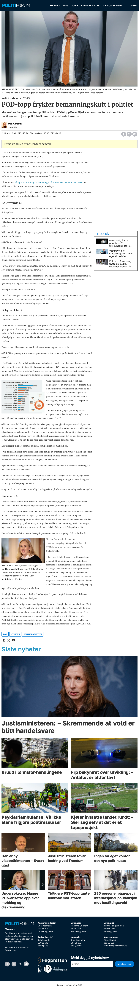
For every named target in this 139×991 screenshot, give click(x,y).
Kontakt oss (90, 5)
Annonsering (112, 5)
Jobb (74, 5)
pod (5, 636)
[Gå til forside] (16, 5)
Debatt (55, 5)
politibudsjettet (33, 636)
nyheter (15, 636)
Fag (65, 5)
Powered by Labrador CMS (69, 987)
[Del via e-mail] (134, 135)
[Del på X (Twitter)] (129, 135)
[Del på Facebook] (123, 135)
